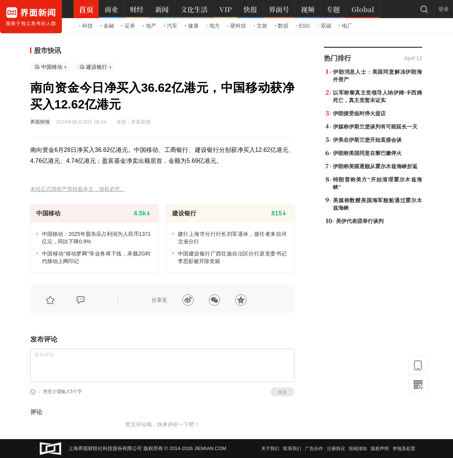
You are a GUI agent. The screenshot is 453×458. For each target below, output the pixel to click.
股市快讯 (47, 50)
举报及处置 (404, 448)
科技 (86, 26)
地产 (149, 26)
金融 (107, 26)
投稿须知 (358, 448)
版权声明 (380, 448)
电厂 (346, 26)
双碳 (324, 26)
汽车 (170, 26)
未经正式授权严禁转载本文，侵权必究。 (77, 189)
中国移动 (51, 67)
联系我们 (292, 448)
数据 (281, 26)
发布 (282, 392)
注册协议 (336, 448)
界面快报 (40, 122)
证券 (128, 26)
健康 (192, 26)
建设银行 (96, 67)
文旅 (260, 26)
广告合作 (314, 448)
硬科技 (236, 26)
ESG (303, 26)
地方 (213, 26)
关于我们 (270, 448)
